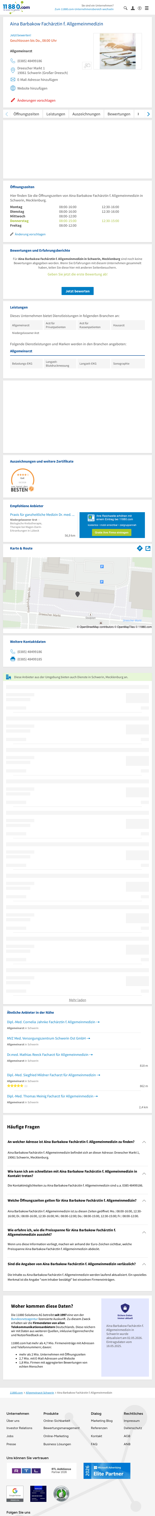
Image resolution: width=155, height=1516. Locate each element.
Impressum (132, 1421)
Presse (11, 1444)
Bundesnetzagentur (24, 1319)
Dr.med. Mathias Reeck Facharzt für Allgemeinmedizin (47, 1054)
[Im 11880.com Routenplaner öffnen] (140, 547)
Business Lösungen (57, 1444)
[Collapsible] (144, 1142)
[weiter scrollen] (148, 114)
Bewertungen (119, 113)
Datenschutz (133, 1428)
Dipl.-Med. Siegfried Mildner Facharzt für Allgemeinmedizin (51, 1075)
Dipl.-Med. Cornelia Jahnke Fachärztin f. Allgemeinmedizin (51, 1022)
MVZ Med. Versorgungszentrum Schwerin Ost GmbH (46, 1038)
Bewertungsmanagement (61, 1428)
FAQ (94, 1444)
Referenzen (99, 1428)
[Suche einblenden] (127, 8)
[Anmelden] (134, 8)
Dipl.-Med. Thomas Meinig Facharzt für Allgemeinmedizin (50, 1096)
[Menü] (148, 8)
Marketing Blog (101, 1421)
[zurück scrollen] (6, 114)
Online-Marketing (55, 1436)
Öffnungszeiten (26, 113)
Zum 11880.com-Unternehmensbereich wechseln (84, 9)
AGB (127, 1436)
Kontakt (96, 1436)
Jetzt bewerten (78, 291)
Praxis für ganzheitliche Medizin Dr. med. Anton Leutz (42, 514)
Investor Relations (19, 1428)
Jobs (9, 1436)
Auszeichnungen (86, 113)
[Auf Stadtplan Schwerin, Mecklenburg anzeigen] (148, 548)
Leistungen (55, 113)
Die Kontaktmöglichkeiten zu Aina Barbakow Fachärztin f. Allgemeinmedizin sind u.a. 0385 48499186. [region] (75, 1185)
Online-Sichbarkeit (56, 1421)
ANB (127, 1444)
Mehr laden (77, 1000)
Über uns (12, 1421)
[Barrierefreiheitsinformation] (141, 8)
